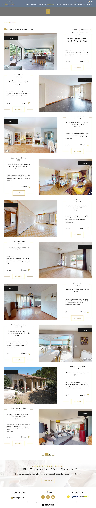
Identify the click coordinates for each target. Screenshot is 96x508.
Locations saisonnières (62, 5)
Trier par (75, 29)
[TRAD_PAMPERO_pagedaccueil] (9, 6)
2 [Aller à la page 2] (49, 454)
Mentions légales (56, 502)
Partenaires (66, 502)
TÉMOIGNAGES (81, 5)
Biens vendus (50, 5)
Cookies (78, 502)
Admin (62, 502)
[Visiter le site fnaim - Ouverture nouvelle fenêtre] (68, 496)
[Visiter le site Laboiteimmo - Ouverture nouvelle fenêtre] (48, 505)
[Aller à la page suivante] (53, 454)
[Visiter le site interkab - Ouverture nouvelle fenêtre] (84, 496)
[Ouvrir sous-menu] (36, 5)
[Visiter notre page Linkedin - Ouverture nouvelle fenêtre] (53, 497)
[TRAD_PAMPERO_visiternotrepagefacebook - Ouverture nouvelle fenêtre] (43, 497)
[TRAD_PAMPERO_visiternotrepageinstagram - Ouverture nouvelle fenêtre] (48, 497)
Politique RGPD (73, 502)
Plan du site (50, 502)
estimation (73, 5)
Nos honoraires (44, 502)
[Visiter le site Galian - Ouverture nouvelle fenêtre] (75, 497)
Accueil (27, 5)
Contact (89, 5)
